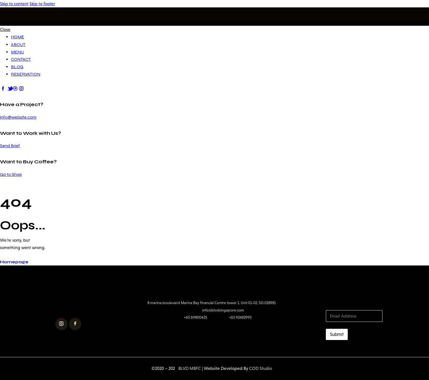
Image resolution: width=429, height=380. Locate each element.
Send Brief (10, 145)
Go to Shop (11, 174)
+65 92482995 (240, 317)
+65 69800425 (195, 317)
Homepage (14, 261)
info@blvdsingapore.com (223, 310)
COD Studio (260, 368)
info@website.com (18, 117)
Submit (337, 334)
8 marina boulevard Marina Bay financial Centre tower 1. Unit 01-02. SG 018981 (211, 303)
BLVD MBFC (188, 368)
